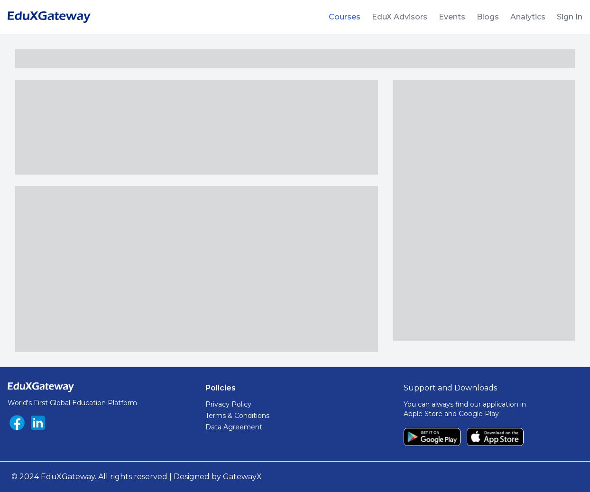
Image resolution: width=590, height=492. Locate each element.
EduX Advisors (399, 16)
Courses (344, 16)
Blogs (488, 16)
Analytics (527, 16)
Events (452, 16)
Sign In (569, 16)
